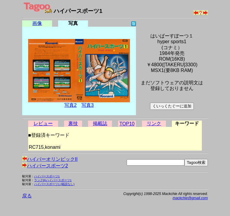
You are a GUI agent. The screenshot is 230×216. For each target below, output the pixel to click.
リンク (154, 123)
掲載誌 (100, 123)
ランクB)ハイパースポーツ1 (53, 180)
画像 (37, 23)
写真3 (87, 105)
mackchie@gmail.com (190, 198)
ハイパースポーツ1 (47, 176)
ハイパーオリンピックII (50, 159)
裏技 (73, 123)
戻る (27, 195)
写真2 (70, 105)
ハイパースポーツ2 (45, 165)
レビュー (43, 123)
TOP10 (126, 123)
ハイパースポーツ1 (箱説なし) (54, 184)
